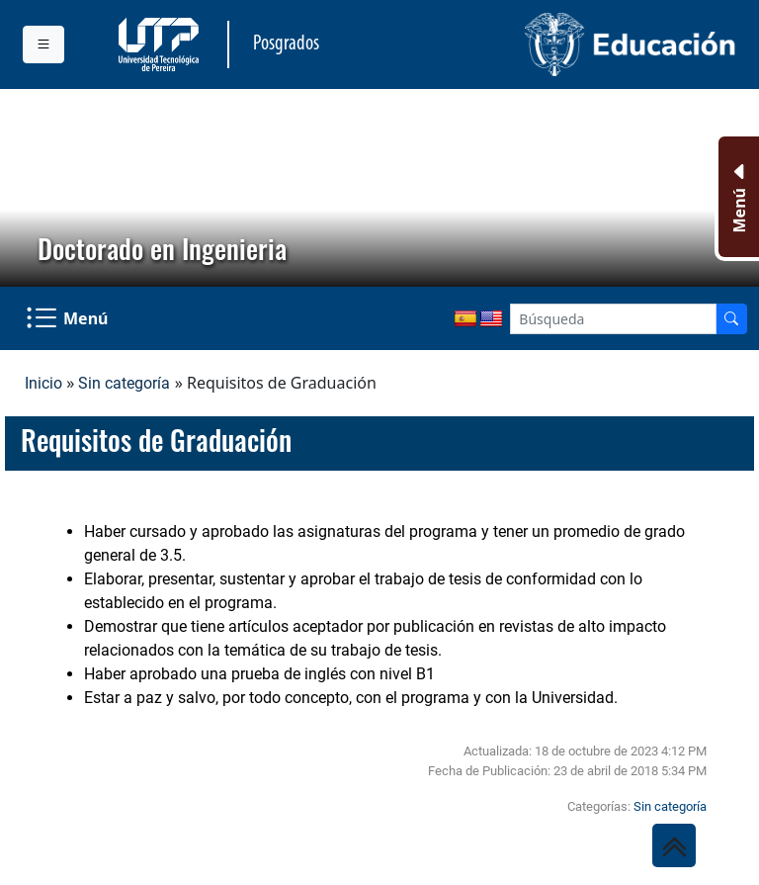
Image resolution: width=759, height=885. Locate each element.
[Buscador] (731, 319)
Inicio (43, 383)
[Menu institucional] (43, 44)
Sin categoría (124, 383)
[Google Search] (613, 319)
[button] (30, 188)
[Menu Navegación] (69, 318)
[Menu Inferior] (737, 197)
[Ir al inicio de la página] (674, 845)
